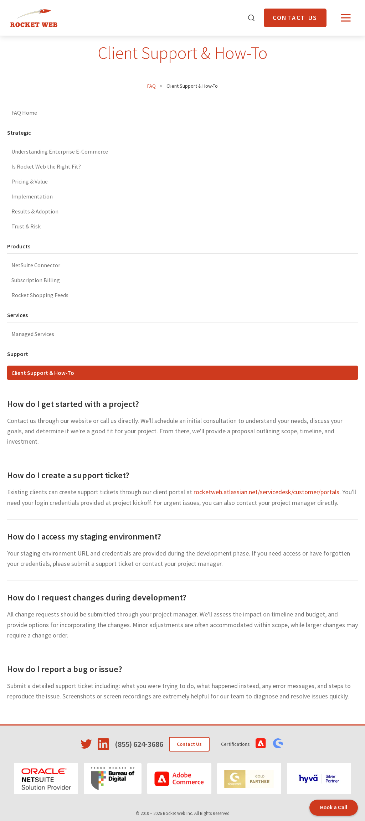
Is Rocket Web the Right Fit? (46, 166)
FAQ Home (24, 112)
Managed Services (32, 333)
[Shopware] (249, 778)
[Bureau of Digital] (113, 778)
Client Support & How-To (42, 372)
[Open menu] (345, 17)
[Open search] (251, 18)
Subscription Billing (35, 280)
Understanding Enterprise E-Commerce (59, 151)
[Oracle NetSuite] (46, 778)
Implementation (32, 196)
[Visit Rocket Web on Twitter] (86, 744)
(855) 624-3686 (139, 744)
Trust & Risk (26, 226)
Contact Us (295, 18)
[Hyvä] (319, 778)
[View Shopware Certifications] (278, 743)
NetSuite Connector (35, 265)
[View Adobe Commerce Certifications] (260, 743)
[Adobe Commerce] (179, 778)
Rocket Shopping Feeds (39, 295)
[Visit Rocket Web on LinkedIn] (103, 744)
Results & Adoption (34, 211)
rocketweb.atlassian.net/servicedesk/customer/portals (266, 492)
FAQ (151, 86)
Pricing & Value (29, 181)
